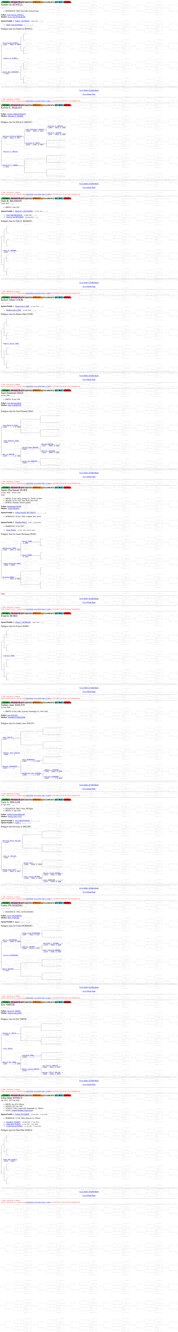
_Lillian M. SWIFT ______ (35, 157)
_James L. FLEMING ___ (52, 853)
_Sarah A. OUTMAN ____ (56, 145)
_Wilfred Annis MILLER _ (12, 928)
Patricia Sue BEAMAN (15, 238)
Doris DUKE (11, 583)
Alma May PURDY (13, 1240)
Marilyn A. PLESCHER (24, 232)
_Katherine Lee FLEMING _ (31, 857)
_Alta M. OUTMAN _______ (31, 1045)
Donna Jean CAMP (22, 338)
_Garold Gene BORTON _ (30, 496)
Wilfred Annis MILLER (16, 899)
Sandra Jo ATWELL (11, 64)
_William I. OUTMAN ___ (52, 1041)
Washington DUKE (14, 559)
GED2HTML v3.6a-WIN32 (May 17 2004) (38, 111)
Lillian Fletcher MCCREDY (25, 565)
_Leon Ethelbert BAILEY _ (35, 141)
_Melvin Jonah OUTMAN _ (52, 966)
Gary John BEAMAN (14, 236)
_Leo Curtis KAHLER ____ (52, 1180)
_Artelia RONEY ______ (11, 638)
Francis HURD (9, 724)
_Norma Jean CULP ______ (12, 962)
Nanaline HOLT (21, 575)
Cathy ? (18, 907)
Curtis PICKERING (11, 1056)
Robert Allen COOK (11, 381)
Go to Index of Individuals (89, 101)
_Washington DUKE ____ (11, 603)
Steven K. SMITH (14, 1117)
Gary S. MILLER (10, 946)
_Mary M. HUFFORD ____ (50, 501)
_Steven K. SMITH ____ (11, 1141)
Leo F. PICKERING (14, 1011)
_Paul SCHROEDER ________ (31, 840)
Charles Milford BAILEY (16, 125)
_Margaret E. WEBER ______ (13, 184)
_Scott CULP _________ (32, 954)
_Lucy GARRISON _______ (52, 975)
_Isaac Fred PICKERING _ (31, 1029)
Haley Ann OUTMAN (14, 25)
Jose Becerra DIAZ (14, 445)
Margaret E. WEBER (15, 127)
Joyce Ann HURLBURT (17, 17)
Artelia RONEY (14, 561)
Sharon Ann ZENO (15, 1119)
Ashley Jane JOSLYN (12, 832)
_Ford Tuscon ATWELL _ (11, 45)
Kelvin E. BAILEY (11, 167)
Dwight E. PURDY (13, 1238)
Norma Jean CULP (15, 901)
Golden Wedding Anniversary (22, 1227)
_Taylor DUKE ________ (30, 595)
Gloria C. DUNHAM (23, 686)
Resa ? (17, 1017)
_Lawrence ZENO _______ (31, 1168)
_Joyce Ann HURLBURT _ (11, 80)
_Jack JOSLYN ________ (11, 814)
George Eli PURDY (22, 1230)
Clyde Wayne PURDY (14, 1242)
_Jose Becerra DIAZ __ (11, 470)
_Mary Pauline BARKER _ (52, 1050)
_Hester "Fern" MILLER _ (52, 1188)
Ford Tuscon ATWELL (15, 15)
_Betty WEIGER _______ (11, 1072)
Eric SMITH (8, 1160)
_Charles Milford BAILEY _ (13, 149)
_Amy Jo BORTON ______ (11, 505)
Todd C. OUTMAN (22, 21)
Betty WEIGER (13, 1013)
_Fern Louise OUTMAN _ (32, 970)
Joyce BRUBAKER (22, 905)
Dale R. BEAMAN (10, 277)
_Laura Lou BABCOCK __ (30, 513)
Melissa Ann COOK (14, 342)
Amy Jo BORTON (14, 447)
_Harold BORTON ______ (50, 492)
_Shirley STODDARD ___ (52, 861)
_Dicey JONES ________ (30, 611)
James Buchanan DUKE (12, 622)
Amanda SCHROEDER (16, 791)
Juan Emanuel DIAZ (11, 488)
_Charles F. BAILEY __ (56, 137)
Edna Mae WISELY (11, 1281)
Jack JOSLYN (12, 789)
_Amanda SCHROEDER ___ (11, 848)
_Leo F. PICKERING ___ (11, 1037)
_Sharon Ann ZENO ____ (11, 1176)
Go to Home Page (89, 105)
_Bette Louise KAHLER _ (31, 1184)
